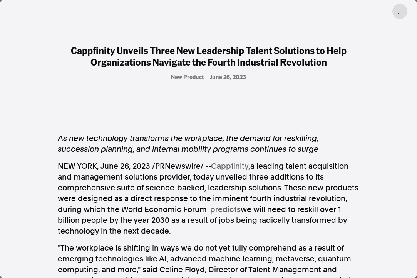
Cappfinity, (230, 166)
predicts (225, 209)
